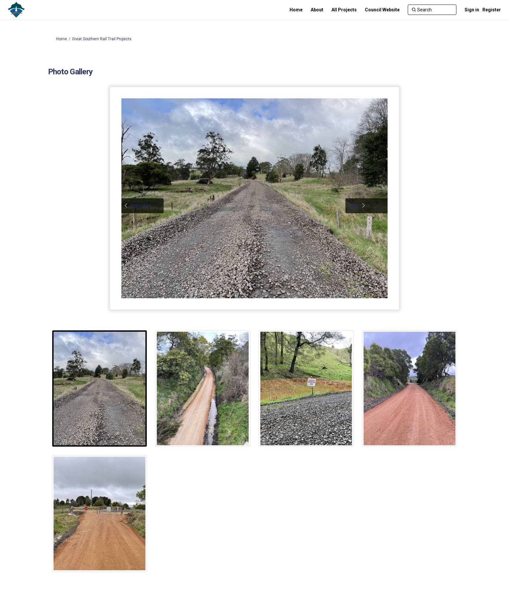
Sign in (472, 9)
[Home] (296, 10)
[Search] (432, 10)
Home (61, 39)
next (353, 206)
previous (141, 206)
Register (491, 9)
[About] (317, 10)
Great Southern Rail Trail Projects (101, 39)
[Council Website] (382, 10)
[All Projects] (344, 10)
